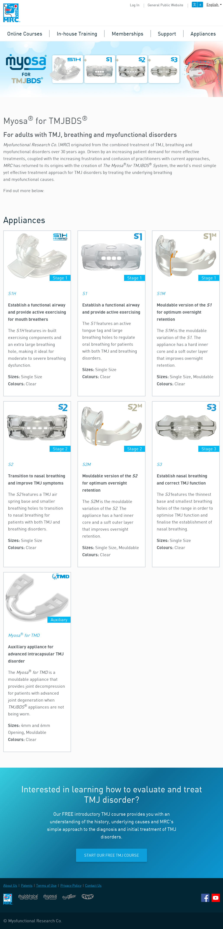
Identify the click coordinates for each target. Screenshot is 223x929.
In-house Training (77, 33)
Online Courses (24, 33)
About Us (10, 885)
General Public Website (165, 5)
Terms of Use (46, 885)
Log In (134, 5)
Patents (26, 885)
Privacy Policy (70, 885)
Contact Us (93, 885)
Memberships (127, 33)
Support (167, 33)
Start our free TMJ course (111, 855)
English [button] (213, 4)
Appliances (203, 33)
